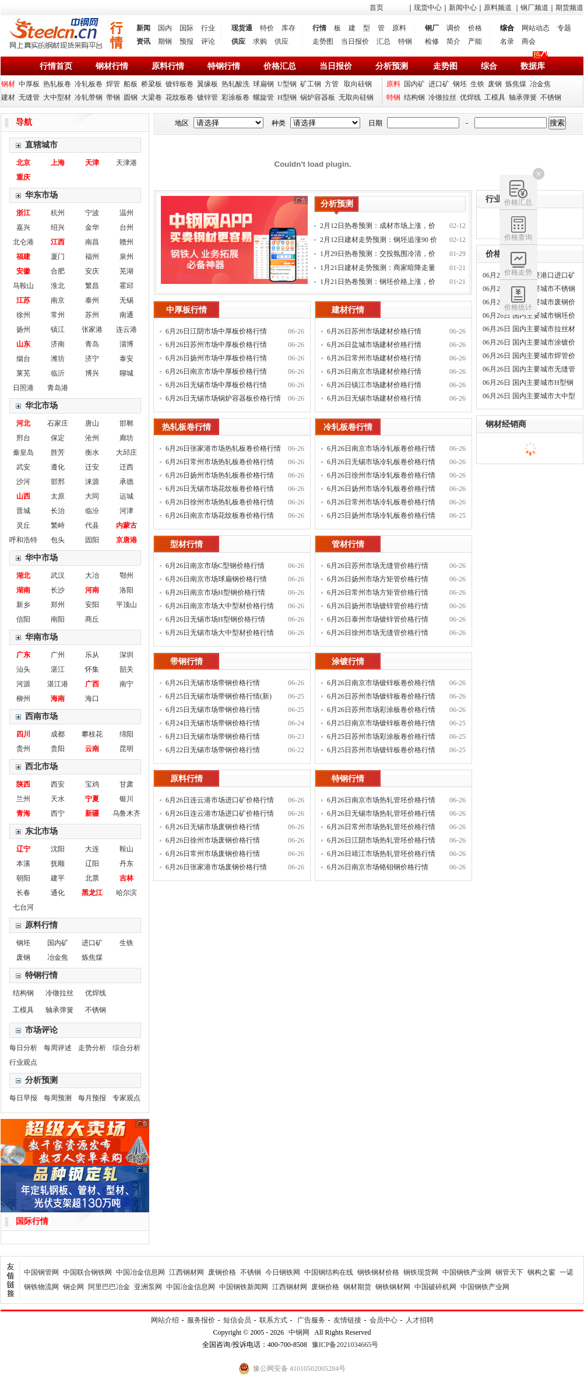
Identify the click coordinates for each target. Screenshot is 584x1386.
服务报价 (201, 1320)
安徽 (23, 271)
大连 (92, 849)
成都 (58, 734)
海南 (58, 698)
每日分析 (23, 1048)
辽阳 (92, 863)
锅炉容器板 (317, 97)
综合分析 (126, 1048)
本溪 (23, 863)
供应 (238, 41)
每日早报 (23, 1098)
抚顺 (58, 863)
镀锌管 (207, 97)
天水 (58, 799)
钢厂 (432, 28)
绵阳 (126, 734)
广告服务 (311, 1320)
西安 (58, 784)
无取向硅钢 (356, 97)
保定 (58, 438)
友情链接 (347, 1320)
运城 (126, 496)
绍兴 (58, 227)
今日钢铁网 (282, 1272)
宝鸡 (92, 784)
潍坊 (58, 359)
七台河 (23, 907)
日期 (375, 123)
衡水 (92, 452)
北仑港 (23, 242)
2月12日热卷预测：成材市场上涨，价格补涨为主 (377, 227)
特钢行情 (223, 66)
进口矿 (438, 84)
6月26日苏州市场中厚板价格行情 (216, 345)
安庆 (92, 271)
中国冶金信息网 (140, 1272)
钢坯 (460, 84)
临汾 (92, 511)
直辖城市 (41, 145)
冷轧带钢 (89, 97)
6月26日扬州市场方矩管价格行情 (377, 579)
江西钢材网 (186, 1272)
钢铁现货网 (420, 1272)
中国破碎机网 (435, 1287)
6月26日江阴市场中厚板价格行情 (216, 331)
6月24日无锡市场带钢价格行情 (213, 723)
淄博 (126, 344)
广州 (58, 655)
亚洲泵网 (148, 1287)
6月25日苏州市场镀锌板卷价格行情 (381, 750)
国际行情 (32, 1221)
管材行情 (348, 544)
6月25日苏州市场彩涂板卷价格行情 (381, 736)
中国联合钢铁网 (87, 1272)
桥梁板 (151, 84)
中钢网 (299, 1332)
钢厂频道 (534, 7)
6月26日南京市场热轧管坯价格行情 (381, 800)
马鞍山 (23, 286)
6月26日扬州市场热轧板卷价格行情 (220, 475)
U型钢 (287, 84)
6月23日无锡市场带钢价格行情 (213, 736)
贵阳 (58, 749)
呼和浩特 (23, 540)
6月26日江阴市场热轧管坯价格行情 (381, 840)
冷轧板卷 (89, 84)
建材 (8, 97)
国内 (165, 28)
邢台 (23, 438)
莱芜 (23, 373)
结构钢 (414, 97)
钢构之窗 (541, 1272)
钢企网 (73, 1287)
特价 (267, 28)
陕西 (23, 784)
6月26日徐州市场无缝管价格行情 (377, 633)
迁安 (92, 467)
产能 (475, 41)
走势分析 (92, 1048)
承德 (126, 482)
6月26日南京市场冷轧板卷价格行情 (381, 448)
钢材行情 (112, 66)
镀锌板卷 (180, 84)
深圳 (126, 655)
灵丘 (23, 525)
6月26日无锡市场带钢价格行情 (213, 683)
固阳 (92, 540)
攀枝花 (92, 734)
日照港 (23, 388)
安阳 (92, 605)
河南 (92, 590)
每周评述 (58, 1048)
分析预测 (391, 66)
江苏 (23, 300)
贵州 (23, 749)
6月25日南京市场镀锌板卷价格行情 (381, 723)
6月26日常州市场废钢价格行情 (213, 854)
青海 (23, 813)
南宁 (126, 684)
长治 (58, 511)
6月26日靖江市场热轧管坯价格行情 (381, 854)
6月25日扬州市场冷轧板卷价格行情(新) (381, 516)
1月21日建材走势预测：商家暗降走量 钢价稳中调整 (377, 269)
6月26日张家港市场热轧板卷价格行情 (223, 448)
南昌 (92, 242)
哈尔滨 (126, 893)
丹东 (126, 863)
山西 (23, 496)
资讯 (143, 41)
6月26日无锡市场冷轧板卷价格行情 (381, 462)
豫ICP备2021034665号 (345, 1345)
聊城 (126, 373)
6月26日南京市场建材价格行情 (374, 371)
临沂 (58, 373)
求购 (260, 41)
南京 (58, 300)
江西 (58, 242)
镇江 (58, 329)
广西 (92, 684)
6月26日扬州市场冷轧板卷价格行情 (381, 489)
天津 (92, 163)
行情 (319, 28)
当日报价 (355, 41)
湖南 (23, 590)
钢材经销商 (506, 424)
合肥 (58, 271)
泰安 (126, 359)
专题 (564, 28)
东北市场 (41, 831)
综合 (489, 66)
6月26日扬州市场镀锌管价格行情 (377, 606)
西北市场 (41, 766)
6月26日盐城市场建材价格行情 (374, 345)
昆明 (126, 749)
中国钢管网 (41, 1272)
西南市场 (41, 716)
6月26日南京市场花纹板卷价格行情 (220, 515)
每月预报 (92, 1098)
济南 (58, 344)
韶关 (126, 669)
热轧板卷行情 (186, 427)
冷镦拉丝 (442, 97)
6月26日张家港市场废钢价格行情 (216, 867)
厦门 (58, 256)
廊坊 (126, 438)
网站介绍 (165, 1320)
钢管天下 (509, 1272)
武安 (23, 467)
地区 (182, 123)
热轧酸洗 (235, 84)
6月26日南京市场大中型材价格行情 (220, 606)
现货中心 (428, 7)
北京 (23, 163)
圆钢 (131, 97)
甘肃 (126, 784)
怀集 (92, 669)
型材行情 (186, 544)
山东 (23, 344)
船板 (131, 84)
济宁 (92, 359)
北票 (92, 878)
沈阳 (58, 849)
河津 (126, 511)
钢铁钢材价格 (378, 1272)
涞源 (92, 482)
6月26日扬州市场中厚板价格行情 (216, 358)
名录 (507, 41)
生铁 (477, 84)
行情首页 (56, 66)
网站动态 (536, 28)
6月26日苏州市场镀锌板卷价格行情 (381, 696)
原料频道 (498, 7)
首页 (377, 7)
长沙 (58, 590)
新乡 (23, 605)
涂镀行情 (348, 661)
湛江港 (57, 684)
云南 (92, 749)
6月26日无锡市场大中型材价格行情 (220, 633)
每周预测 (58, 1098)
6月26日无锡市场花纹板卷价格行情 (220, 489)
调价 (453, 28)
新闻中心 (463, 7)
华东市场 (41, 195)
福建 (23, 256)
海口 (92, 698)
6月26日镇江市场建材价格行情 (374, 385)
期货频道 (569, 7)
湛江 (58, 669)
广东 (23, 655)
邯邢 (58, 482)
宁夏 (92, 799)
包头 (58, 540)
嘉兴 (23, 227)
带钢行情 (186, 661)
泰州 (92, 300)
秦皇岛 (23, 452)
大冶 (92, 575)
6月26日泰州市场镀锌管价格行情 (377, 619)
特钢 (405, 41)
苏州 (92, 315)
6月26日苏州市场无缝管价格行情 (377, 566)
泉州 (126, 256)
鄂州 (126, 575)
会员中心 (383, 1320)
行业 (208, 28)
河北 (23, 423)
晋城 (23, 511)
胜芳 (58, 452)
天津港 (126, 163)
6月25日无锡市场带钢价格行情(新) (219, 696)
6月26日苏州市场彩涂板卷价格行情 (381, 710)
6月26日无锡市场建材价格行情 (374, 398)
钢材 (8, 84)
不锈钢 (550, 97)
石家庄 (57, 423)
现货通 (241, 28)
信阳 (23, 619)
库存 (288, 28)
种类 (279, 123)
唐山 (92, 423)
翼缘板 (207, 84)
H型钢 (287, 97)
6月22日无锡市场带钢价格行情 (213, 750)
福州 (92, 256)
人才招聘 (420, 1320)
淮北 (58, 286)
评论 (208, 41)
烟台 (23, 359)
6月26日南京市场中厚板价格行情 (216, 371)
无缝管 (29, 97)
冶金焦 (540, 84)
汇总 (383, 41)
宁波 (92, 213)
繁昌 (92, 286)
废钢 (495, 84)
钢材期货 (357, 1287)
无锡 (126, 300)
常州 (58, 315)
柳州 (23, 698)
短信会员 (237, 1320)
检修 (432, 41)
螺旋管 (263, 97)
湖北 (23, 575)
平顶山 (126, 605)
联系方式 (273, 1320)
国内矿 (414, 84)
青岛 (92, 344)
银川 (126, 799)
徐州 (23, 315)
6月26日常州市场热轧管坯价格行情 (381, 827)
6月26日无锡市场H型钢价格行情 (215, 619)
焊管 (113, 84)
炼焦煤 (515, 84)
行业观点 (23, 1062)
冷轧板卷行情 (347, 427)
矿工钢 (310, 84)
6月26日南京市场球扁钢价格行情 (216, 579)
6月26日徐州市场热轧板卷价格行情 (220, 502)
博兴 (92, 373)
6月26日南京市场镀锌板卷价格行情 (381, 683)
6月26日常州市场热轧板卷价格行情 (220, 462)
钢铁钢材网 (392, 1287)
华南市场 (41, 637)
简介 (453, 41)
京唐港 (126, 540)
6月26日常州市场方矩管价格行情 (377, 592)
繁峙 (58, 525)
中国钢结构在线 (328, 1272)
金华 (92, 227)
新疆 (92, 813)
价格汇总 (279, 66)
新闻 (143, 28)
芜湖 (126, 271)
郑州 (58, 605)
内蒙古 (126, 525)
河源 (23, 684)
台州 (126, 227)
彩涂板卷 (235, 97)
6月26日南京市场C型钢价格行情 (215, 566)
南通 (126, 315)
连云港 (126, 329)
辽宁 (23, 849)
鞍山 (126, 849)
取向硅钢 (358, 84)
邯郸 (126, 423)
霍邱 (126, 286)
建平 (58, 878)
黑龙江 (92, 893)
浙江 (23, 213)
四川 (23, 734)
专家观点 (126, 1098)
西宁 (58, 813)
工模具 (494, 97)
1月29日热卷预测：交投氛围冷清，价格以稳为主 (377, 255)
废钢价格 (222, 1272)
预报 (187, 41)
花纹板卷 (180, 97)
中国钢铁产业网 (466, 1272)
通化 (58, 893)
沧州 (92, 438)
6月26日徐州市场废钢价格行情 (213, 840)
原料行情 (168, 66)
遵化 (58, 467)
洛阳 (126, 590)
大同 (92, 496)
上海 (58, 163)
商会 (529, 41)
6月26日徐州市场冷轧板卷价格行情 (381, 475)
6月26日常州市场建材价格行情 (374, 358)
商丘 (92, 619)
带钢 (113, 97)
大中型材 (57, 97)
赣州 (126, 242)
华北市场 (41, 405)
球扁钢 (263, 84)
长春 (23, 893)
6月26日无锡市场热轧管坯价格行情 (381, 813)
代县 (92, 525)
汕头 (23, 669)
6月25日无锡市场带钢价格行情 (213, 710)
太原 (58, 496)
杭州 (58, 213)
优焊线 (470, 97)
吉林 (126, 878)
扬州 (23, 329)
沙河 (23, 482)
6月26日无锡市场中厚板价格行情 (216, 385)
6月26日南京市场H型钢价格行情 (215, 592)
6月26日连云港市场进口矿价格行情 (220, 813)
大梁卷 (151, 97)
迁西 (126, 467)
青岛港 (57, 388)
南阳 (58, 619)
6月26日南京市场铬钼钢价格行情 (377, 867)
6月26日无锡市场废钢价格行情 (213, 827)
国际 (187, 28)
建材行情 (348, 310)
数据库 (532, 66)
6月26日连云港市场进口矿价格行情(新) (220, 801)
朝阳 (23, 878)
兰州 (23, 799)
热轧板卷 (57, 84)
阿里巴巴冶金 (109, 1287)
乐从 (92, 655)
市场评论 (41, 1030)
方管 (332, 84)
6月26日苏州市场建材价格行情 (374, 331)
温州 (126, 213)
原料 (399, 28)
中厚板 (29, 84)
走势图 (322, 41)
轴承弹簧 (523, 97)
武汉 (58, 575)
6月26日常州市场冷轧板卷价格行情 (381, 502)
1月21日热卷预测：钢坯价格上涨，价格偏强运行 (377, 283)
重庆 (23, 177)
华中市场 (41, 557)
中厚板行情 (186, 310)
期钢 (165, 41)
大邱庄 (126, 452)
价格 (475, 28)
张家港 (92, 329)
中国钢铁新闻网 (243, 1287)
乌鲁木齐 (126, 813)
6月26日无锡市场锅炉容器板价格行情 (223, 398)
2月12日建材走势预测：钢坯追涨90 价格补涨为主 (378, 241)
